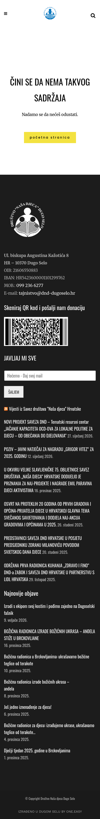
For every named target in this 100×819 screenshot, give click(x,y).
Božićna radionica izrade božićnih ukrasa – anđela (36, 685)
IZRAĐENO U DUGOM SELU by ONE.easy (50, 811)
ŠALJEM (13, 392)
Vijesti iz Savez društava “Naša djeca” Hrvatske (45, 409)
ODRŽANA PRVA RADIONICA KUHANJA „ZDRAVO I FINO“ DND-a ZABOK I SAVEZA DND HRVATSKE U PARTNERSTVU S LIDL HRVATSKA (49, 572)
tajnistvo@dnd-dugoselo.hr (47, 293)
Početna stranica (50, 137)
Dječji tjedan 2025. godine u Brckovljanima (37, 750)
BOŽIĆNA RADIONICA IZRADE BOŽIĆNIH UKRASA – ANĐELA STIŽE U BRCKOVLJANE (49, 634)
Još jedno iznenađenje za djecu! (28, 707)
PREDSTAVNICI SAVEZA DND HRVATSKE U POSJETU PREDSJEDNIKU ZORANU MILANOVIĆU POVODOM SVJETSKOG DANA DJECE (43, 545)
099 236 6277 (29, 285)
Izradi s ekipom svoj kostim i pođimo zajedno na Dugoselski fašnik (49, 609)
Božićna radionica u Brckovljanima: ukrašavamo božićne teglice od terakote (46, 660)
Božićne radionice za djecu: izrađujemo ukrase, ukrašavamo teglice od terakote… (49, 728)
